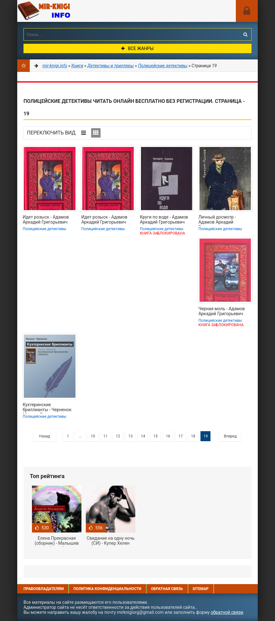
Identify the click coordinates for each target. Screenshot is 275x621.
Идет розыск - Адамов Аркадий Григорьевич (46, 220)
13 (130, 436)
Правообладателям (43, 589)
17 (181, 436)
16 (168, 436)
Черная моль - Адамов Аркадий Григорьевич (221, 311)
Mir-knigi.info (64, 11)
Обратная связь (167, 589)
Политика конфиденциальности (107, 589)
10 (93, 436)
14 (143, 436)
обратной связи (227, 612)
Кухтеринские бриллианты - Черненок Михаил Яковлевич (47, 407)
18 (193, 436)
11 (105, 436)
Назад (44, 436)
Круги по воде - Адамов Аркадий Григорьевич (164, 220)
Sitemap (201, 589)
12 (118, 436)
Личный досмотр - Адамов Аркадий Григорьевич (217, 220)
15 (155, 436)
